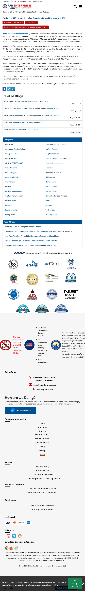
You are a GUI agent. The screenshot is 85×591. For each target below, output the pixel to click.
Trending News (51, 215)
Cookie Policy (42, 470)
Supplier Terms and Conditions (42, 492)
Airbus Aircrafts (11, 168)
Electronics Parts (42, 434)
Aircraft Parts (10, 182)
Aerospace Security (13, 158)
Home (42, 423)
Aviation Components (13, 191)
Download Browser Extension (19, 542)
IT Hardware (50, 177)
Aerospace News (11, 154)
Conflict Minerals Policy (42, 474)
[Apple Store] (7, 548)
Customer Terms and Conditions (42, 488)
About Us (42, 427)
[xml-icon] (42, 455)
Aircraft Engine (10, 172)
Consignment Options (42, 509)
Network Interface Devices (56, 196)
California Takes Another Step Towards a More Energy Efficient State (31, 109)
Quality (42, 431)
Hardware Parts (42, 438)
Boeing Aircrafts (11, 210)
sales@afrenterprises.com (44, 385)
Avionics (8, 205)
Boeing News (10, 215)
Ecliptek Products (52, 154)
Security (48, 205)
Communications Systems (55, 144)
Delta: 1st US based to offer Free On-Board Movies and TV (26, 27)
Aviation (8, 187)
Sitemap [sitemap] (42, 450)
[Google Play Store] (11, 548)
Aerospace (9, 144)
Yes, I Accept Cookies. (75, 583)
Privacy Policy (42, 466)
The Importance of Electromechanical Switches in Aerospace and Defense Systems (38, 231)
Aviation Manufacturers (14, 196)
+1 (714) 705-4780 (45, 390)
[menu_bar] (81, 6)
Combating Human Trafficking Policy (42, 478)
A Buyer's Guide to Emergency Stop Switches (23, 227)
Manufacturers (51, 187)
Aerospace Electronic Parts (15, 149)
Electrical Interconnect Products (58, 158)
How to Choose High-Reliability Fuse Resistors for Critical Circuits (31, 241)
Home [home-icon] (5, 12)
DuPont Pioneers (52, 149)
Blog (12, 12)
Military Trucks (51, 191)
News (47, 201)
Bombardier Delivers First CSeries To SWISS (21, 130)
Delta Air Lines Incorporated (15, 34)
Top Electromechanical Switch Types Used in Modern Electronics (30, 245)
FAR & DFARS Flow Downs (42, 505)
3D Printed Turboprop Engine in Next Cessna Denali (24, 123)
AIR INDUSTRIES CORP (14, 163)
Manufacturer (50, 182)
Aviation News (10, 201)
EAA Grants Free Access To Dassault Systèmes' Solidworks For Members (32, 116)
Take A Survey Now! (20, 410)
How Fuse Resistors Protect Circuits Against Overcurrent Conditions (32, 236)
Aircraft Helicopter (12, 177)
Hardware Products (53, 172)
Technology (50, 210)
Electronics (49, 168)
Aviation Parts (42, 442)
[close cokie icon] (83, 584)
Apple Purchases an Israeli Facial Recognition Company (26, 101)
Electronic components (54, 163)
